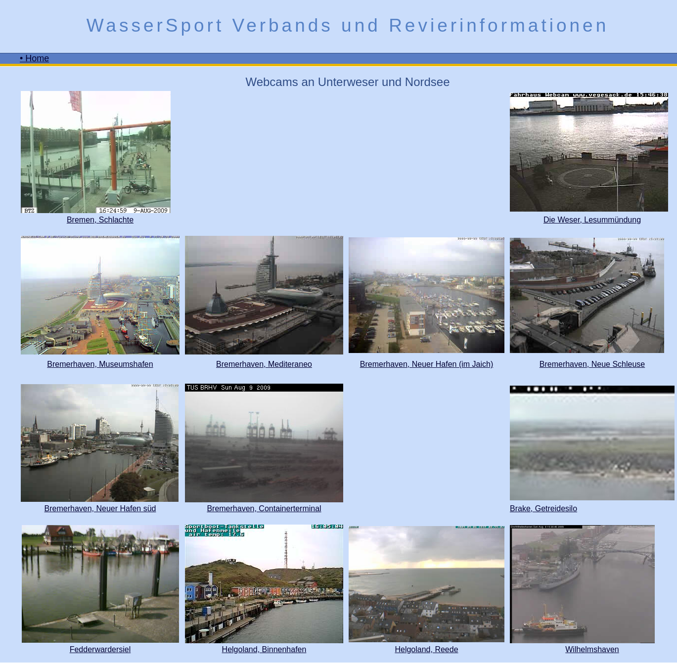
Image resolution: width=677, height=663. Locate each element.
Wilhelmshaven (592, 649)
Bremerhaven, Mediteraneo (264, 364)
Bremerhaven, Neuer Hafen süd (100, 508)
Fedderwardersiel (100, 649)
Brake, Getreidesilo (543, 508)
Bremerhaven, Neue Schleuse (592, 364)
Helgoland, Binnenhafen (264, 649)
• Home (34, 58)
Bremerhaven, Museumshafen (100, 364)
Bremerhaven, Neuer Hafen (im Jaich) (426, 364)
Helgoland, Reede (426, 649)
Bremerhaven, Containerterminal (264, 508)
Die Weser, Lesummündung (592, 220)
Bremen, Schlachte (100, 220)
